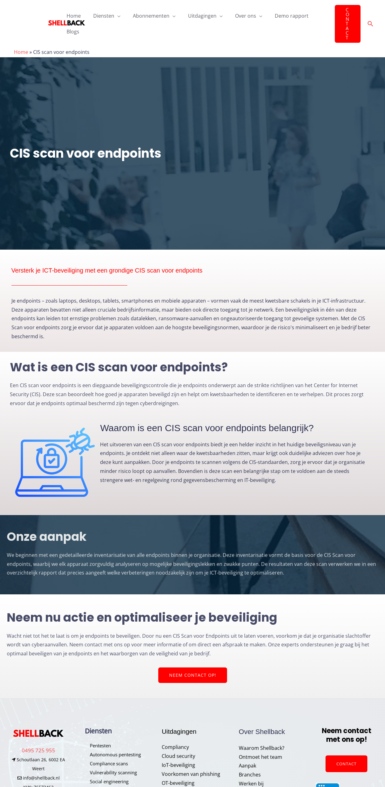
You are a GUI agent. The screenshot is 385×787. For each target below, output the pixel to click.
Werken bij (251, 766)
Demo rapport (279, 14)
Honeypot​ (96, 782)
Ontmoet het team (260, 739)
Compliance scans (106, 746)
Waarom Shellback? (261, 730)
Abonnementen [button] (146, 14)
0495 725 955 (38, 733)
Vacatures (250, 775)
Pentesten (97, 728)
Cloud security (178, 739)
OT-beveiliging (178, 765)
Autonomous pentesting (113, 737)
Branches (250, 757)
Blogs (312, 14)
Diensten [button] (101, 14)
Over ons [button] (235, 14)
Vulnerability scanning (111, 755)
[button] (345, 15)
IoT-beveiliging (178, 747)
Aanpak (247, 748)
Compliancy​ (175, 730)
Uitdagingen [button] (195, 14)
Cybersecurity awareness (191, 774)
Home (74, 14)
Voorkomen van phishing (191, 756)
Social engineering (106, 764)
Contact (346, 746)
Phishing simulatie (106, 773)
